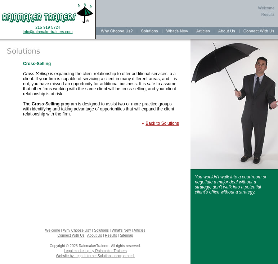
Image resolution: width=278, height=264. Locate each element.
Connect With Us (70, 235)
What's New (121, 230)
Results (111, 235)
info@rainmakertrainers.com (47, 31)
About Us (94, 235)
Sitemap (126, 235)
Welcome (52, 230)
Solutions (101, 230)
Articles (139, 230)
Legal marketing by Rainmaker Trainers (95, 251)
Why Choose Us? (77, 230)
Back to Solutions (162, 123)
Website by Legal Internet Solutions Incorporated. (95, 256)
